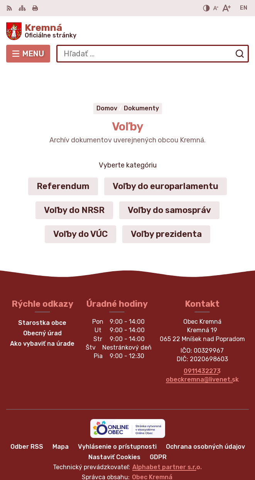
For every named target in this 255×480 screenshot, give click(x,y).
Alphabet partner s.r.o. (167, 439)
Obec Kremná (152, 449)
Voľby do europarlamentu (165, 158)
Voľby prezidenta (166, 206)
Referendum (63, 158)
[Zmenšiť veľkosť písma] (215, 8)
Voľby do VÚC (80, 206)
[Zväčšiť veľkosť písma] (226, 8)
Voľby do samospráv (169, 182)
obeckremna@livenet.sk (202, 351)
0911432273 (202, 342)
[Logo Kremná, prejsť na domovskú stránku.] (127, 31)
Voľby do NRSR (74, 182)
